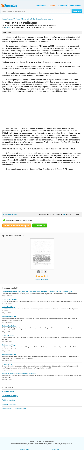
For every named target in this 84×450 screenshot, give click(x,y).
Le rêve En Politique (7, 335)
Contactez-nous (75, 5)
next (53, 272)
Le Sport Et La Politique (10, 396)
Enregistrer (39, 225)
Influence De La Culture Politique (14, 408)
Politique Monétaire (9, 404)
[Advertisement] (42, 109)
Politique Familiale (8, 400)
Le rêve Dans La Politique (9, 299)
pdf (64, 214)
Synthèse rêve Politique (9, 345)
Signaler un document (42, 279)
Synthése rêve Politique (9, 316)
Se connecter (62, 5)
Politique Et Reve (7, 364)
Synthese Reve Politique (9, 326)
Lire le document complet (16, 225)
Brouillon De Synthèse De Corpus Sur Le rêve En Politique (19, 374)
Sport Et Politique (8, 391)
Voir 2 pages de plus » (10, 214)
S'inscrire (51, 5)
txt (55, 214)
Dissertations (41, 5)
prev (30, 272)
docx (73, 214)
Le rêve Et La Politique (8, 307)
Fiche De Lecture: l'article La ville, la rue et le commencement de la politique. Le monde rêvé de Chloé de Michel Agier (37, 292)
